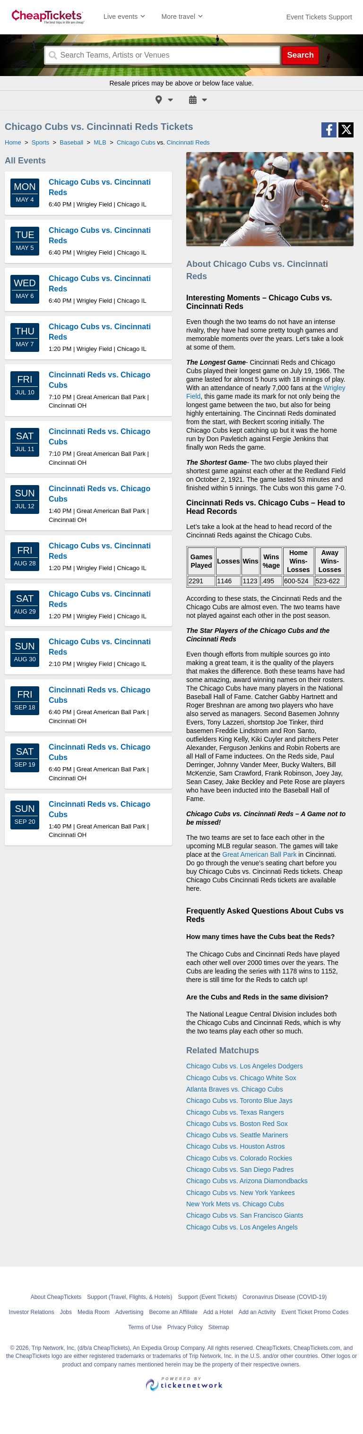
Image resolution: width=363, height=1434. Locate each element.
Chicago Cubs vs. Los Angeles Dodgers (244, 1066)
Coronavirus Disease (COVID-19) (284, 1297)
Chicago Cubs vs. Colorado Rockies (239, 1158)
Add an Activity (257, 1312)
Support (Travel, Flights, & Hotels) (129, 1297)
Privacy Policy (185, 1327)
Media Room (94, 1312)
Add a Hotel (218, 1312)
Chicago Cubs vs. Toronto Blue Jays (239, 1100)
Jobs (66, 1312)
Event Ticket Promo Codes (314, 1312)
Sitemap (218, 1327)
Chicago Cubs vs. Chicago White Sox (241, 1078)
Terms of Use (145, 1327)
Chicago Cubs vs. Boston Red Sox (237, 1123)
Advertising (129, 1312)
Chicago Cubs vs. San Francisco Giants (244, 1215)
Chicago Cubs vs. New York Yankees (240, 1192)
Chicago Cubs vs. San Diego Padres (240, 1169)
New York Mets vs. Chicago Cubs (235, 1204)
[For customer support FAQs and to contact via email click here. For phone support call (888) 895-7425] (319, 17)
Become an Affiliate (173, 1312)
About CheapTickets (56, 1297)
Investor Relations (31, 1312)
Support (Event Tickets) (207, 1297)
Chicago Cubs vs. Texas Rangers (235, 1112)
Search (300, 55)
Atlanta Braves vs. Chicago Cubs (234, 1089)
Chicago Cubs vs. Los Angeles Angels (242, 1227)
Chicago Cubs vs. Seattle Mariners (237, 1135)
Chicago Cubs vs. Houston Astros (235, 1146)
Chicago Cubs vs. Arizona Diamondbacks (247, 1181)
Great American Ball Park (259, 854)
